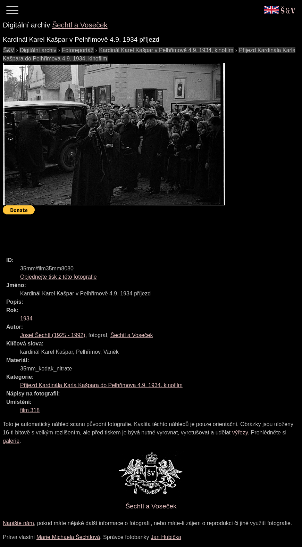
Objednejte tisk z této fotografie (58, 277)
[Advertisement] (129, 232)
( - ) (52, 335)
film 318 (30, 410)
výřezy (240, 432)
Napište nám (18, 523)
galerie (11, 441)
